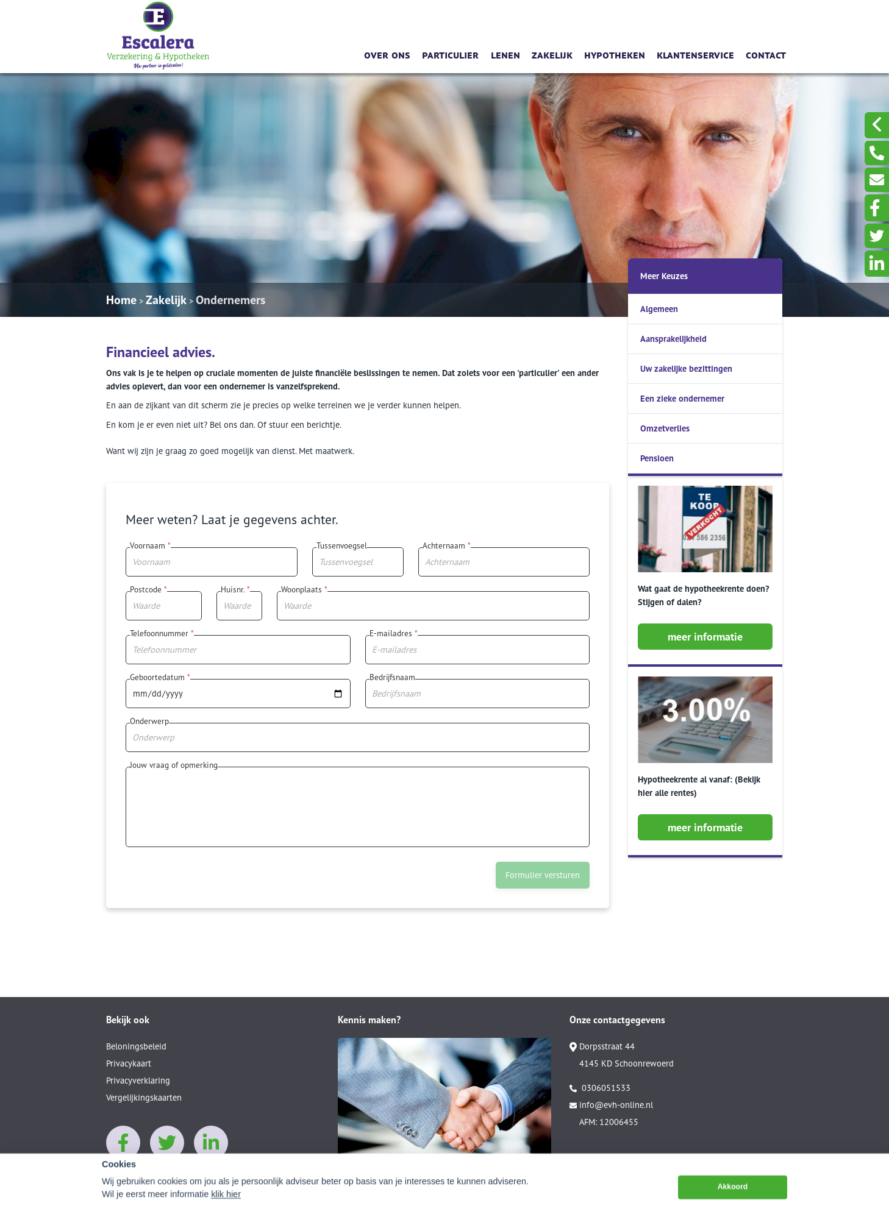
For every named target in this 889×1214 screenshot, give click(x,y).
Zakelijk (552, 54)
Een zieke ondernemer (682, 398)
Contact (766, 54)
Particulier (450, 54)
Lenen (505, 54)
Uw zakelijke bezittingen (686, 368)
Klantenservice (695, 54)
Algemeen (659, 308)
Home (121, 300)
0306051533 (599, 1087)
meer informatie (705, 637)
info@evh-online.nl (611, 1104)
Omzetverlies (665, 428)
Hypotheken (614, 54)
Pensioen (657, 458)
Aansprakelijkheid (673, 338)
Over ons (387, 54)
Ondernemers (230, 300)
